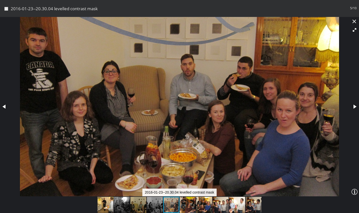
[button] (355, 30)
